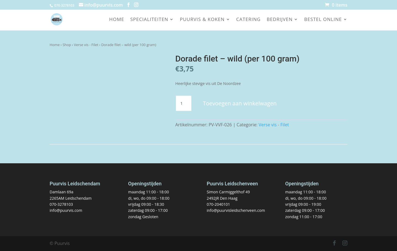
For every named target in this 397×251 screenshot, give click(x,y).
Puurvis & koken (202, 19)
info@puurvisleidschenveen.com (236, 210)
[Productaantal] (183, 103)
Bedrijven (280, 19)
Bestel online (323, 19)
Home (116, 19)
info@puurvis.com (66, 210)
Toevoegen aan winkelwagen (240, 103)
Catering (248, 19)
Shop (67, 44)
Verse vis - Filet (86, 44)
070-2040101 (218, 204)
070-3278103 (61, 204)
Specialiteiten (149, 19)
